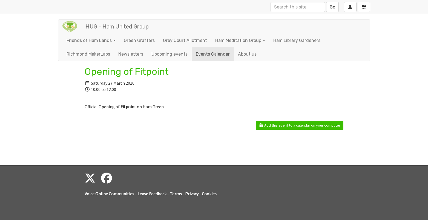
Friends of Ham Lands (91, 40)
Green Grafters (139, 40)
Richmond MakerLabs (88, 54)
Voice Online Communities (109, 193)
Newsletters (130, 54)
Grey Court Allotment (185, 40)
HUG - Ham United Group (117, 26)
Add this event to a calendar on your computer (300, 125)
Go (332, 7)
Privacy (192, 193)
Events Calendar (213, 54)
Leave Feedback (151, 193)
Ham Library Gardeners (296, 40)
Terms (176, 193)
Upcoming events (169, 54)
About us (247, 54)
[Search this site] (298, 7)
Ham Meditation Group (240, 40)
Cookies (209, 193)
